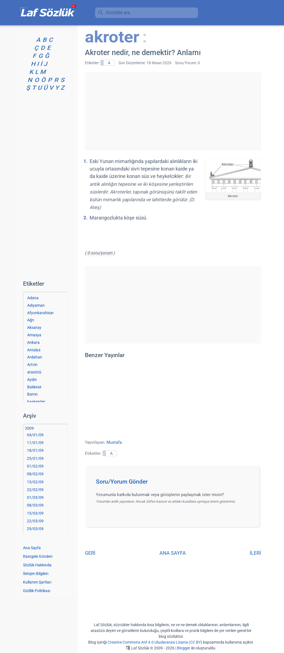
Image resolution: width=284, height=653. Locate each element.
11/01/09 (35, 442)
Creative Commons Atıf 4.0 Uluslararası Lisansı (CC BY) (155, 642)
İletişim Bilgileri (35, 573)
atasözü (34, 372)
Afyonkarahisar (40, 313)
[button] (175, 483)
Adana (33, 298)
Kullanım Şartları (37, 582)
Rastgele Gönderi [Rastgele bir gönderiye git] (37, 556)
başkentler (36, 401)
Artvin (32, 364)
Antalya (33, 350)
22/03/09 (35, 521)
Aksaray (34, 327)
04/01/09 (35, 435)
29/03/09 (35, 528)
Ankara (33, 342)
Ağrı (30, 320)
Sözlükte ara (118, 12)
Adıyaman (36, 305)
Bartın (32, 394)
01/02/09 (35, 466)
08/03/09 (35, 505)
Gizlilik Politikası (36, 591)
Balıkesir (34, 387)
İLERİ (255, 553)
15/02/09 (35, 482)
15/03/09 (35, 513)
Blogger (183, 648)
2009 (29, 428)
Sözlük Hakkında (37, 565)
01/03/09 (35, 497)
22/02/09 (35, 489)
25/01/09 (35, 458)
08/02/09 (35, 474)
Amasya (34, 335)
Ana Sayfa (32, 548)
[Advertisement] (173, 111)
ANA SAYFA (172, 553)
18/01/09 (35, 450)
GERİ (90, 553)
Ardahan (34, 357)
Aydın (32, 379)
